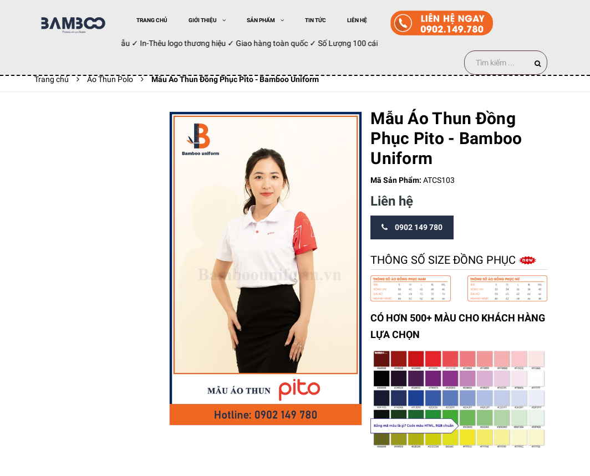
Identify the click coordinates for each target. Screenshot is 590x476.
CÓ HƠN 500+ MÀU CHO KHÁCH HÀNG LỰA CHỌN (457, 326)
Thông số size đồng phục (444, 260)
